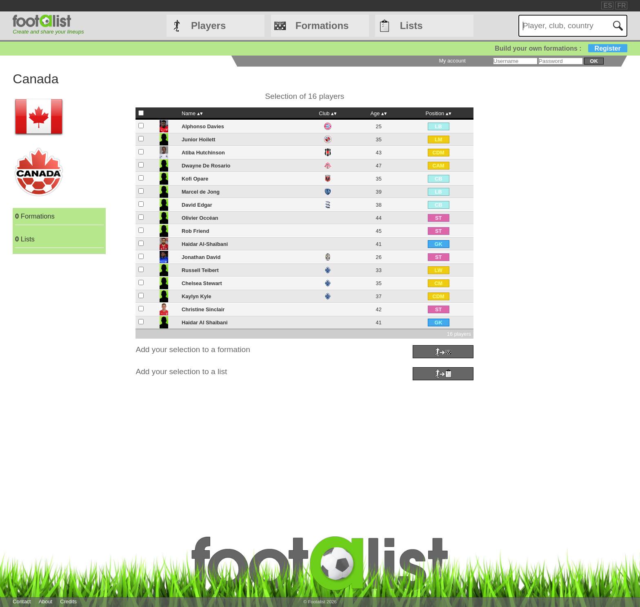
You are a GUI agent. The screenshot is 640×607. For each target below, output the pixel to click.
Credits (68, 601)
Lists (411, 25)
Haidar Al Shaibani (205, 322)
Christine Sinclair (203, 309)
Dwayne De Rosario (206, 166)
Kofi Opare (195, 179)
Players (208, 25)
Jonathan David (201, 257)
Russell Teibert (200, 270)
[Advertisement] (257, 440)
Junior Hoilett (198, 139)
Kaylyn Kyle (196, 296)
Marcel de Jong (201, 192)
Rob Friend (195, 231)
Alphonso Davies (203, 126)
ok (594, 61)
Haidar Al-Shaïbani (205, 244)
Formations (322, 25)
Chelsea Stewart (202, 283)
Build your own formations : (561, 48)
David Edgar (197, 205)
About (45, 601)
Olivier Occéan (200, 218)
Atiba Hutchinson (203, 153)
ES (607, 5)
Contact (22, 601)
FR (621, 5)
